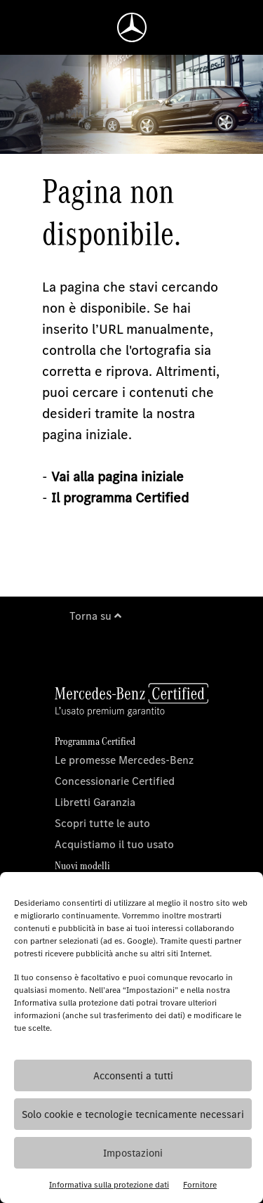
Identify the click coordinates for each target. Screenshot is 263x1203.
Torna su (95, 616)
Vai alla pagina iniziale (117, 476)
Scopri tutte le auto (102, 823)
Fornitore (200, 1184)
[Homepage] (132, 27)
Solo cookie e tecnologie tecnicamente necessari (133, 1114)
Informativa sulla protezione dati (109, 1184)
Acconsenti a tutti (133, 1076)
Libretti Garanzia (95, 802)
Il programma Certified (120, 497)
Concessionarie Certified (115, 781)
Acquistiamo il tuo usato (114, 844)
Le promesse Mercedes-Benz (124, 760)
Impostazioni (133, 1153)
